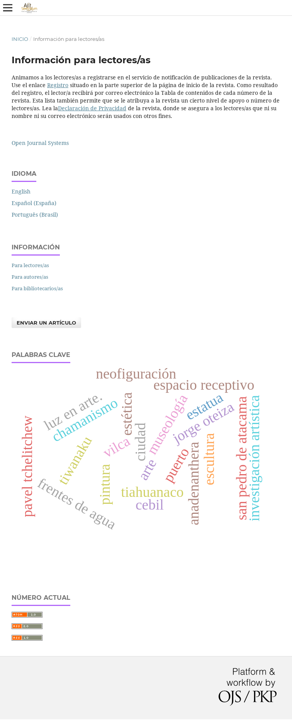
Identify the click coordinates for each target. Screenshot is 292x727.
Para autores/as (30, 276)
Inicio (20, 39)
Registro (57, 85)
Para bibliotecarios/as (37, 288)
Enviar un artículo (46, 323)
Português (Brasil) (35, 214)
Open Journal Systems (40, 142)
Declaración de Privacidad (92, 108)
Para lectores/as (30, 265)
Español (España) (34, 203)
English (21, 191)
